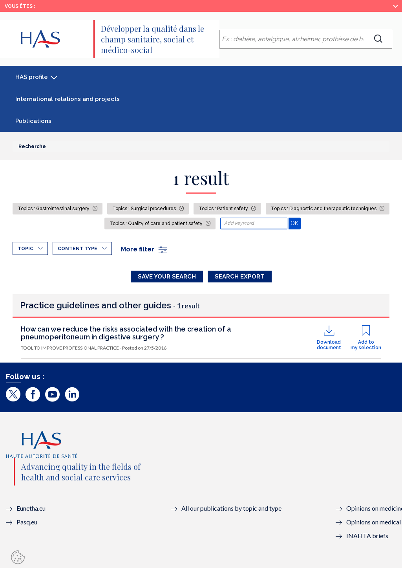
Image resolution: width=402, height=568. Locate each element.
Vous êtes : (20, 6)
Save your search (167, 276)
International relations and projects (67, 99)
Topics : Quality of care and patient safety (157, 223)
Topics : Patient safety (224, 208)
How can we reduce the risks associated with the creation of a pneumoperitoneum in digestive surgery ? (126, 333)
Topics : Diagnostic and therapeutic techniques (324, 208)
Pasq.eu (26, 522)
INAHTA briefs (367, 535)
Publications (33, 121)
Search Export (240, 276)
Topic (25, 248)
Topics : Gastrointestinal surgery (54, 208)
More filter (144, 249)
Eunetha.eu (31, 508)
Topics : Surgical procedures (144, 208)
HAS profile (31, 77)
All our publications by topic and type (231, 508)
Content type (77, 248)
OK (295, 223)
